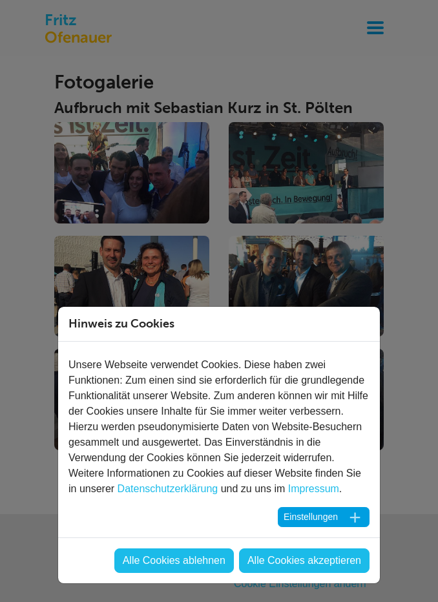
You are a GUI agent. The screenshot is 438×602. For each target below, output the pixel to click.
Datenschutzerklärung (168, 488)
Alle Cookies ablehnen (174, 560)
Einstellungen (311, 517)
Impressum (313, 488)
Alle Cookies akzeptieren (304, 560)
